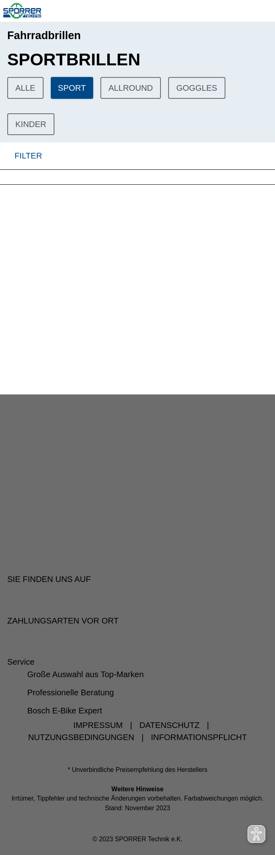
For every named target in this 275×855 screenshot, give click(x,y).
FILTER (21, 155)
